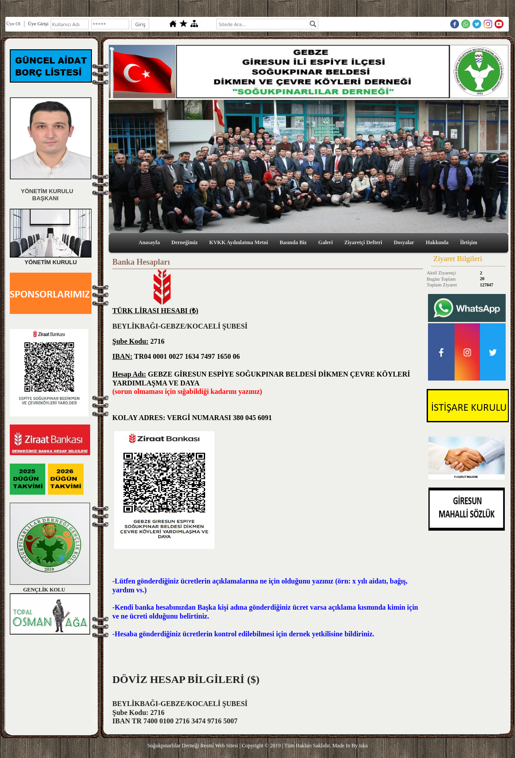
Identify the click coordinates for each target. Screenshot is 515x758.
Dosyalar (404, 242)
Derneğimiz (184, 242)
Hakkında (437, 242)
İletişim (468, 242)
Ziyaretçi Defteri (363, 242)
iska (363, 745)
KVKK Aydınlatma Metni (238, 242)
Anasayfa (149, 242)
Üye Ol (13, 23)
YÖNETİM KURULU (45, 191)
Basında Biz (293, 242)
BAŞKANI (34, 198)
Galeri (325, 242)
